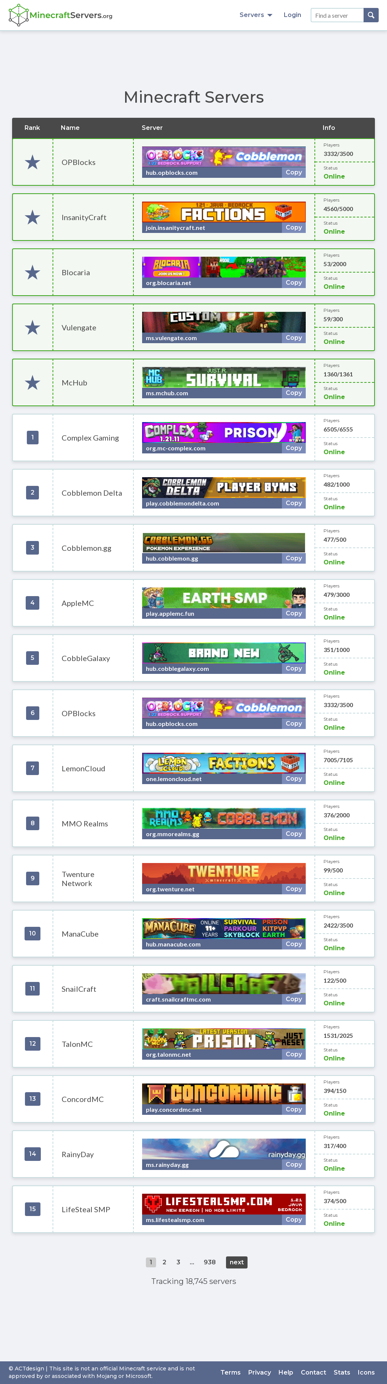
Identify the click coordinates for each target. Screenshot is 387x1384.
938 (210, 1262)
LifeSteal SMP (86, 1209)
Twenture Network (78, 878)
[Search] (371, 15)
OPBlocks (79, 161)
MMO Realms (85, 823)
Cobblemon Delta (92, 492)
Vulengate (79, 327)
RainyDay (78, 1154)
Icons (366, 1372)
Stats (342, 1372)
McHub (74, 382)
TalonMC (77, 1043)
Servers (256, 14)
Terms (230, 1372)
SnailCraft (79, 988)
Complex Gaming (90, 437)
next (237, 1262)
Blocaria (76, 272)
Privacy (259, 1372)
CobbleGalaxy (86, 658)
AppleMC (78, 602)
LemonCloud (83, 768)
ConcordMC (83, 1099)
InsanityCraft (84, 217)
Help (286, 1372)
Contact (313, 1372)
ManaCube (80, 933)
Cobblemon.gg (86, 547)
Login (292, 14)
